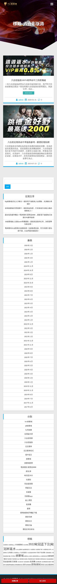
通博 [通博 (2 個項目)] (24, 564)
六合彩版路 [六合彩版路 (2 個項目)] (23, 552)
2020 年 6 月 (28, 361)
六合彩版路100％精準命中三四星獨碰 (28, 80)
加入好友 (42, 581)
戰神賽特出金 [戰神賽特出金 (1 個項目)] (15, 559)
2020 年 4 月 (28, 370)
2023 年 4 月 (28, 307)
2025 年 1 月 (28, 262)
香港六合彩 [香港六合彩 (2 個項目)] (44, 564)
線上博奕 (28, 500)
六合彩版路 (28, 442)
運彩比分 (28, 521)
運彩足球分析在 (28, 529)
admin (20, 100)
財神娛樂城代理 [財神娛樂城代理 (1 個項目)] (18, 564)
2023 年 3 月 (28, 312)
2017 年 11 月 (28, 403)
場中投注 (28, 455)
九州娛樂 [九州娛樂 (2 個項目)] (10, 552)
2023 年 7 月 (28, 295)
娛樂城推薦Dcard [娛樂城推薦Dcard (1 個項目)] (36, 556)
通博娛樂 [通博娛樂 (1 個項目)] (28, 564)
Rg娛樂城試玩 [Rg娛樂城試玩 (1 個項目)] (26, 549)
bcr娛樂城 (28, 421)
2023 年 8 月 (28, 291)
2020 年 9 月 (28, 349)
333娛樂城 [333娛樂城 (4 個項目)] (19, 545)
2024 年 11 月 (28, 266)
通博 (28, 508)
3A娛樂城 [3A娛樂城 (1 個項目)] (5, 545)
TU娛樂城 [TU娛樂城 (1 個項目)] (32, 549)
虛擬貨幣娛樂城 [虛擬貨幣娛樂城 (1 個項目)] (10, 564)
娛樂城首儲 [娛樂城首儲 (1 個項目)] (44, 556)
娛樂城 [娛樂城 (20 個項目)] (20, 555)
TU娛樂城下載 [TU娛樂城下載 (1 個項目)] (38, 549)
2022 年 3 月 (28, 328)
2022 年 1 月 (28, 336)
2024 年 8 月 (28, 274)
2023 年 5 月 (28, 303)
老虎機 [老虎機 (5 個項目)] (32, 561)
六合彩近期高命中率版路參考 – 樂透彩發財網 (28, 142)
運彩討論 (28, 525)
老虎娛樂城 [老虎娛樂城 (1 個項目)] (26, 562)
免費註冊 (15, 581)
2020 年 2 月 (28, 378)
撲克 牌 (28, 471)
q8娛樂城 (28, 426)
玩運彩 (28, 480)
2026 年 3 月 (28, 245)
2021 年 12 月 (28, 341)
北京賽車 (28, 446)
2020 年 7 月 (28, 357)
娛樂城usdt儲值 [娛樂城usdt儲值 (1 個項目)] (28, 556)
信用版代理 (28, 434)
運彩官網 (28, 517)
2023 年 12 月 (28, 278)
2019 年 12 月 (28, 386)
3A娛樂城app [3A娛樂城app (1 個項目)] (11, 545)
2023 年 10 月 (28, 283)
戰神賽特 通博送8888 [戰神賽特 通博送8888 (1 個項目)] (41, 559)
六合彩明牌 (28, 438)
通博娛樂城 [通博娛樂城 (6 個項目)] (36, 564)
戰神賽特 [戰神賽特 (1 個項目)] (9, 559)
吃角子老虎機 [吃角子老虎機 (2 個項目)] (41, 552)
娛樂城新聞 (28, 463)
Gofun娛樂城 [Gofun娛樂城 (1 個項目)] (19, 549)
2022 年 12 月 (28, 324)
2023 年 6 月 (28, 299)
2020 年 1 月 (28, 382)
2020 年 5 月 (28, 365)
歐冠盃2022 (28, 475)
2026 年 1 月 (28, 254)
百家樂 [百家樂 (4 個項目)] (14, 562)
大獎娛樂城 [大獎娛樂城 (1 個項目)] (48, 552)
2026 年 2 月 (28, 249)
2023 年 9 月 (28, 287)
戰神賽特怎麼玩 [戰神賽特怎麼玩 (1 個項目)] (24, 559)
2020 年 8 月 (28, 353)
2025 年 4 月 (28, 258)
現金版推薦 (28, 484)
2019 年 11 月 (28, 390)
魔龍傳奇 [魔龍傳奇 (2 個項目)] (51, 564)
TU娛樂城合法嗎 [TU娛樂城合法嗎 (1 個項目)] (47, 549)
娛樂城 (28, 459)
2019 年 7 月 (28, 399)
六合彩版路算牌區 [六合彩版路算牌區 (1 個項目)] (31, 552)
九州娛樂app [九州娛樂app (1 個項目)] (16, 552)
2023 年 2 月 (28, 316)
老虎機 (28, 504)
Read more (28, 93)
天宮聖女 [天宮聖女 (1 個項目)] (13, 556)
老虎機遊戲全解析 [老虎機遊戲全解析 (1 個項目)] (46, 562)
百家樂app (29, 496)
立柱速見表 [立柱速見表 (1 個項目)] (20, 562)
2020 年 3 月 (28, 374)
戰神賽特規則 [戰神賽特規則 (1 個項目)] (31, 559)
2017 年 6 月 (28, 407)
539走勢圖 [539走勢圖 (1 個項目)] (25, 545)
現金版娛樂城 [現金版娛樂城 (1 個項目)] (49, 559)
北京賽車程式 (29, 451)
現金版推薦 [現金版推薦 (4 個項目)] (7, 562)
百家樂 (28, 492)
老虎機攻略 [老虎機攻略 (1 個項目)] (38, 562)
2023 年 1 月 (28, 320)
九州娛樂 (28, 430)
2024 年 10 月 (28, 270)
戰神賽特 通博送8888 (28, 467)
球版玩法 (28, 488)
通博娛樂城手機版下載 (28, 513)
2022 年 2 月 (28, 332)
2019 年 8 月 (28, 394)
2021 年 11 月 (28, 345)
